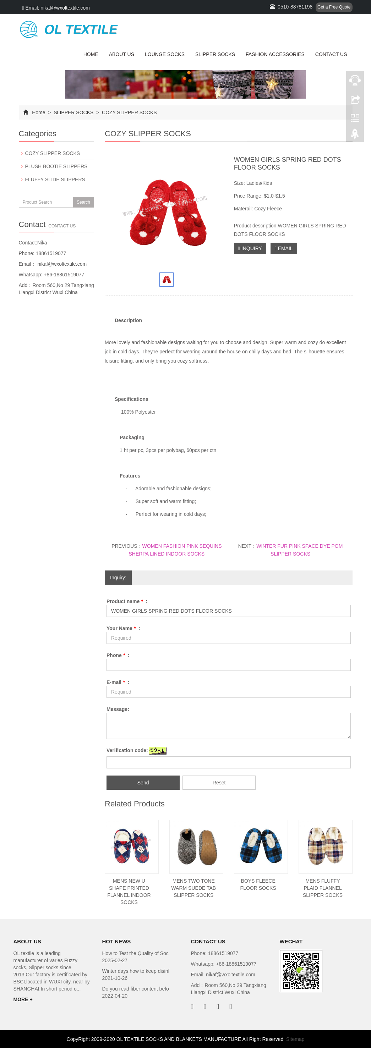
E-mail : (118, 682)
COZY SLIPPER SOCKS (128, 112)
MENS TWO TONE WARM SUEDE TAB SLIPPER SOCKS (193, 888)
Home (38, 112)
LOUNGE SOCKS (165, 54)
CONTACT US (331, 54)
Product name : (127, 601)
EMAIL (284, 248)
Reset (219, 782)
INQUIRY (250, 248)
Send (143, 782)
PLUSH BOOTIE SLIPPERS (56, 166)
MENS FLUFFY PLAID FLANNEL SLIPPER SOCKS (323, 888)
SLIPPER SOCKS (215, 54)
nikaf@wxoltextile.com (61, 264)
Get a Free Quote (333, 7)
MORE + (23, 999)
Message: (118, 709)
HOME (90, 54)
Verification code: (127, 750)
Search (83, 202)
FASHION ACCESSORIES (275, 54)
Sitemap (295, 1039)
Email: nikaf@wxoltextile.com (56, 8)
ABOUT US (121, 54)
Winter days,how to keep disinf (136, 971)
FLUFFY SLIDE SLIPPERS (55, 179)
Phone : (118, 655)
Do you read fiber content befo (135, 989)
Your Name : (123, 628)
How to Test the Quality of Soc (135, 953)
